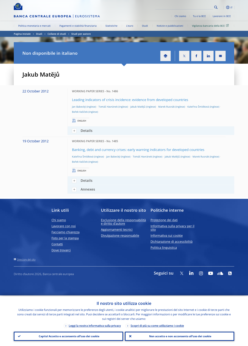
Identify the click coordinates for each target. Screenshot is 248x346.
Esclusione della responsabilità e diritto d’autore (123, 222)
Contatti (57, 244)
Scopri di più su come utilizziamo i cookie (157, 325)
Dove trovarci (61, 250)
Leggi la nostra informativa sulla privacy (95, 325)
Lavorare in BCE (222, 16)
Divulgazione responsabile (120, 235)
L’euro (129, 25)
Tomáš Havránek (108, 106)
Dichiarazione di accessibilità (172, 241)
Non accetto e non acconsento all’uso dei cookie (180, 336)
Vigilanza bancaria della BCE (211, 25)
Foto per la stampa (65, 238)
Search (216, 7)
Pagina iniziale (22, 33)
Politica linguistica (164, 247)
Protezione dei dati (164, 220)
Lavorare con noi (63, 226)
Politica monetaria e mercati (34, 25)
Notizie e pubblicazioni (170, 25)
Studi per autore (81, 33)
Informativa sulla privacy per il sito (172, 228)
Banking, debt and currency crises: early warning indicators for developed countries (138, 149)
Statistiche (111, 25)
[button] (222, 7)
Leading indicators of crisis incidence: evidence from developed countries (130, 99)
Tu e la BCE (199, 16)
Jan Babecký (79, 106)
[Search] (196, 6)
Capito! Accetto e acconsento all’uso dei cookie (68, 336)
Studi (145, 25)
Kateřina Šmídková (198, 106)
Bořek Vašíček (80, 111)
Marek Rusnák (166, 106)
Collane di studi (57, 33)
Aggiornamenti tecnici (117, 229)
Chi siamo (180, 16)
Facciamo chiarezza (65, 232)
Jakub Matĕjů (138, 106)
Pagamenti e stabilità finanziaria (78, 25)
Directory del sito (26, 259)
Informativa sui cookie (167, 235)
